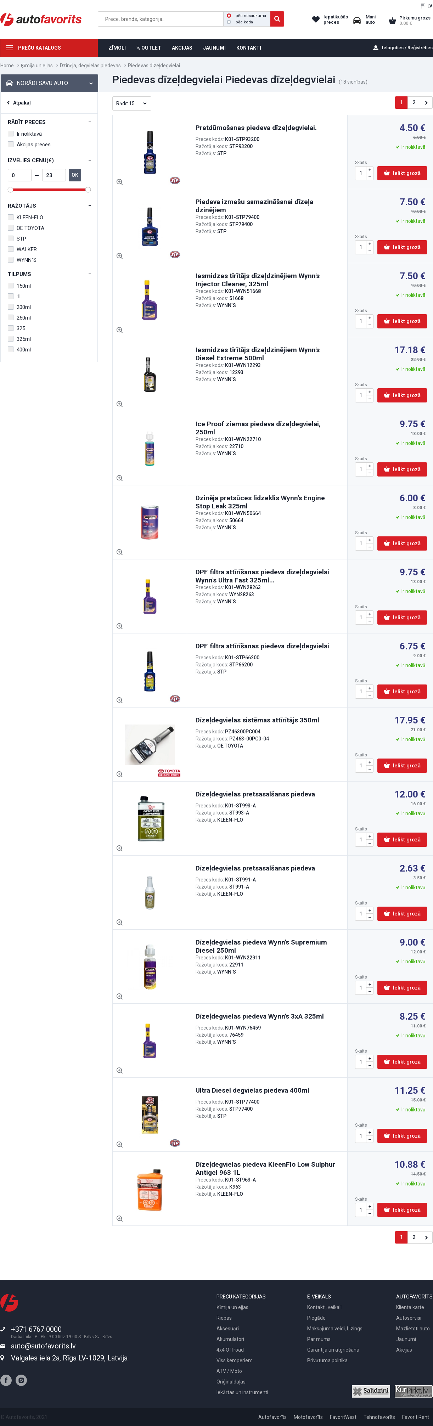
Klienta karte (410, 1307)
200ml (19, 307)
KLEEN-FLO (25, 217)
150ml (19, 286)
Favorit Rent (415, 1417)
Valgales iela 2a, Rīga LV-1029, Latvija (69, 1358)
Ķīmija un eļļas (37, 65)
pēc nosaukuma (246, 15)
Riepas (224, 1318)
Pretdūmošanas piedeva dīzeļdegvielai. (256, 128)
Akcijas (404, 1350)
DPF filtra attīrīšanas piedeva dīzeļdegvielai (262, 646)
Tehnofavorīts (379, 1417)
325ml (19, 339)
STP (17, 239)
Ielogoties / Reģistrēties (407, 47)
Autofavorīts (272, 1417)
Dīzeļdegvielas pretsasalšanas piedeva (255, 794)
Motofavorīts (308, 1417)
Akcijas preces (29, 144)
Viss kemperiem (234, 1360)
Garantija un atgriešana (333, 1350)
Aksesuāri (227, 1328)
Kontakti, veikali (324, 1307)
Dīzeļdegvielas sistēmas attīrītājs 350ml (257, 720)
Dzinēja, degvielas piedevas (90, 65)
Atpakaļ (22, 103)
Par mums (319, 1339)
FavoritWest (343, 1417)
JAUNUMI (214, 48)
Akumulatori (230, 1339)
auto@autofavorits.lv (43, 1346)
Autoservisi (408, 1318)
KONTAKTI (248, 48)
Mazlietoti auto (413, 1328)
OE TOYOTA (26, 228)
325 (16, 328)
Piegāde (316, 1318)
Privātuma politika (327, 1360)
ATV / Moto (229, 1371)
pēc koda (240, 22)
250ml (19, 318)
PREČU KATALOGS (39, 48)
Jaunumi (406, 1339)
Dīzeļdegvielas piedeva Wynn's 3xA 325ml (260, 1016)
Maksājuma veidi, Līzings (334, 1328)
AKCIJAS (182, 48)
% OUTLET (148, 48)
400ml (19, 349)
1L (15, 296)
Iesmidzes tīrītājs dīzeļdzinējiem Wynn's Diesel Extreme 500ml (258, 354)
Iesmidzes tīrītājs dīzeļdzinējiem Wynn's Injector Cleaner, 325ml (258, 280)
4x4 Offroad (230, 1350)
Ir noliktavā (25, 134)
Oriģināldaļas (231, 1382)
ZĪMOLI (117, 48)
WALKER (22, 249)
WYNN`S (22, 260)
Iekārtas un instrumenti (242, 1392)
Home (7, 65)
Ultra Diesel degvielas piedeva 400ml (252, 1090)
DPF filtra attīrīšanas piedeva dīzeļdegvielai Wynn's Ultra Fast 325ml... (262, 576)
